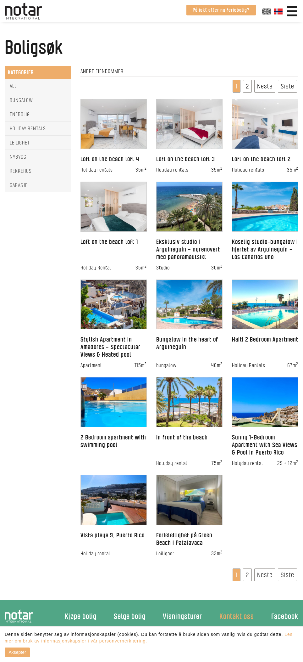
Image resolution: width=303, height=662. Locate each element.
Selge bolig (130, 616)
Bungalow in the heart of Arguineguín (187, 343)
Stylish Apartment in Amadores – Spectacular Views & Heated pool (110, 347)
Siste (287, 86)
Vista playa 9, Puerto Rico (112, 535)
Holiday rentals (28, 128)
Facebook (284, 616)
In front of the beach (182, 437)
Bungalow (21, 100)
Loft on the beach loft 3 (185, 159)
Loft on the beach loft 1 (109, 242)
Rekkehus (21, 171)
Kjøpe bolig (80, 616)
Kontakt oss (236, 616)
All (13, 86)
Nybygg (18, 157)
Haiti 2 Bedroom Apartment (265, 339)
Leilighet (20, 142)
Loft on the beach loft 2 (261, 159)
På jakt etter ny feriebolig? (221, 10)
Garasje (19, 185)
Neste (265, 86)
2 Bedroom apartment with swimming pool (113, 441)
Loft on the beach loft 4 (109, 159)
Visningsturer (182, 616)
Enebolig (20, 114)
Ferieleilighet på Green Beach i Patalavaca (184, 539)
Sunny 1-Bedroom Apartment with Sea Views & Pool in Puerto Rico (264, 444)
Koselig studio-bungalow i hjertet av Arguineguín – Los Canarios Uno (265, 249)
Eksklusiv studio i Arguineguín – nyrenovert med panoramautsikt (188, 249)
